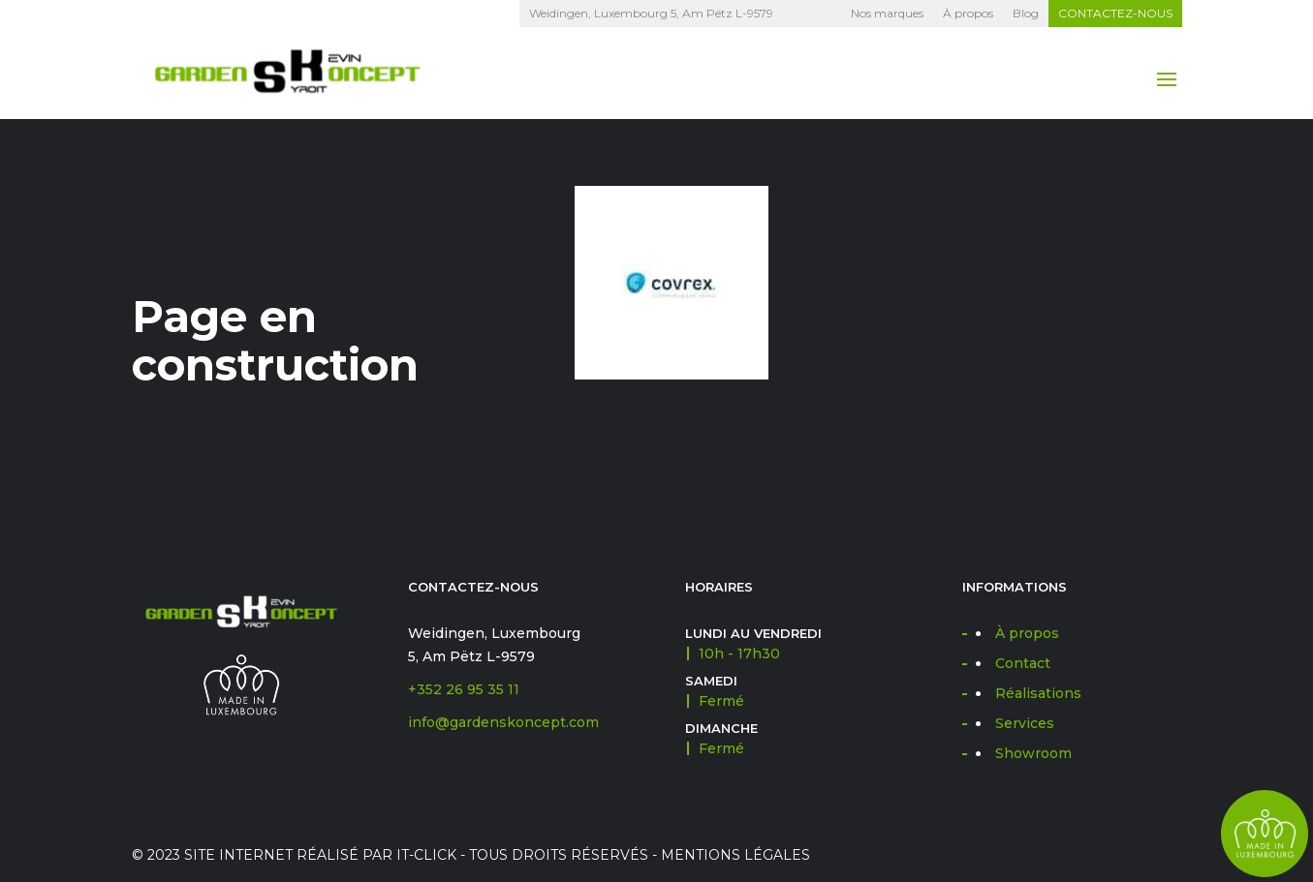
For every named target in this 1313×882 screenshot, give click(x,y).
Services (1024, 723)
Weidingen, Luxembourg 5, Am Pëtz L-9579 (651, 13)
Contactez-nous (1115, 13)
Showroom (1033, 753)
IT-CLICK (426, 855)
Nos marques (887, 13)
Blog (1026, 13)
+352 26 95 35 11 (463, 689)
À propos (968, 13)
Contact (1022, 663)
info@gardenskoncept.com (503, 722)
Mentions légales (735, 855)
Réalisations (1038, 693)
